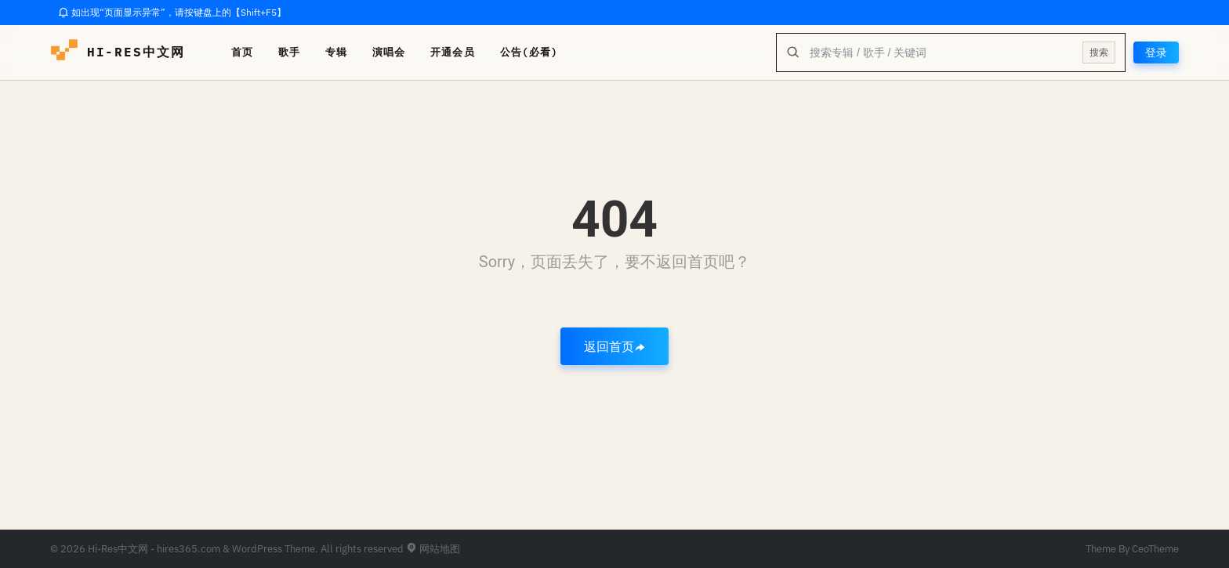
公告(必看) (529, 52)
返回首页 (614, 346)
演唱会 (388, 52)
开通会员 (452, 52)
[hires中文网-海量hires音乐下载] (64, 52)
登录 (1156, 52)
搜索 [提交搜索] (1098, 52)
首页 (242, 52)
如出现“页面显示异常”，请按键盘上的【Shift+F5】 (172, 12)
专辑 (336, 52)
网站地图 (433, 548)
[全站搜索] (941, 52)
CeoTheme (1155, 548)
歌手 (289, 52)
